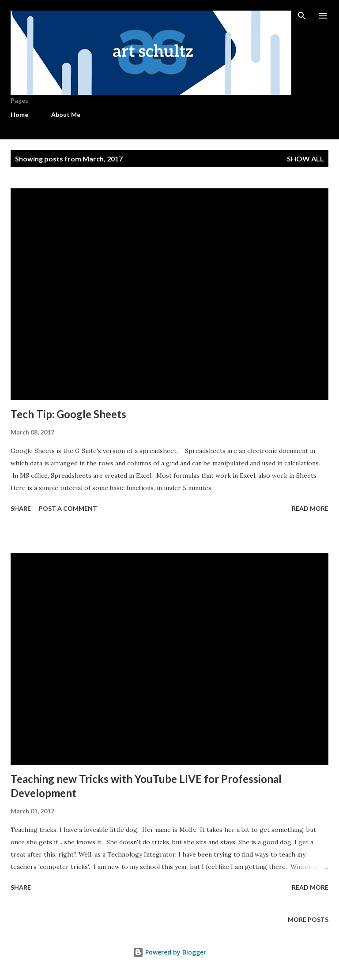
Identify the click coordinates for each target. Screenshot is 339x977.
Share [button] (21, 508)
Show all (305, 158)
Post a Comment (68, 508)
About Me (65, 114)
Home (19, 114)
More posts (308, 919)
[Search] (302, 16)
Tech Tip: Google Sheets (68, 414)
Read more (310, 508)
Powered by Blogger (169, 952)
